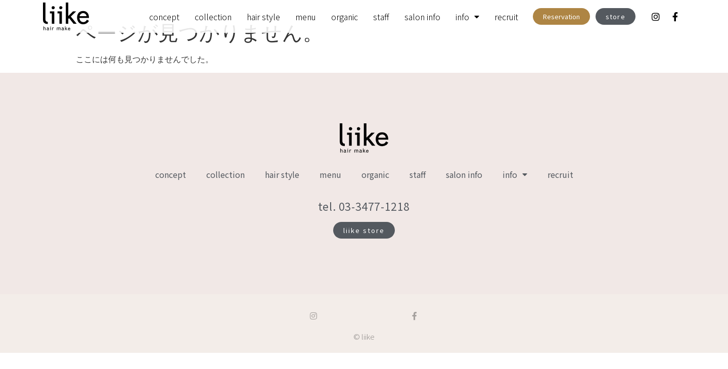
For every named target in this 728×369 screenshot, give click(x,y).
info (467, 17)
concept (164, 17)
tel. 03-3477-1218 (364, 222)
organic (344, 17)
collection (213, 17)
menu (305, 17)
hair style (263, 17)
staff (381, 17)
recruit (506, 17)
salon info (422, 17)
